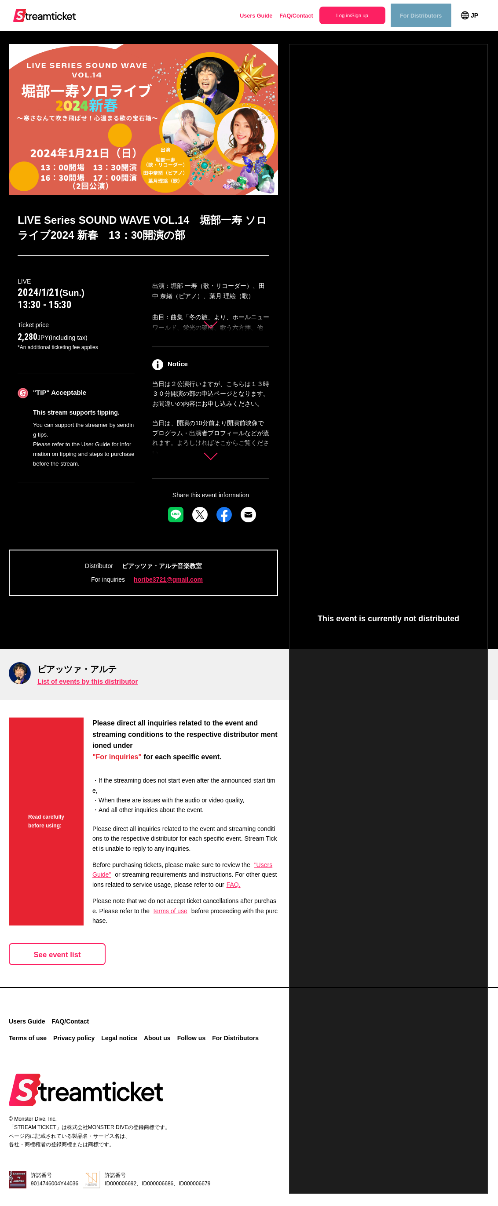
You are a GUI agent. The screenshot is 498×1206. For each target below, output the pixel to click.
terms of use (170, 910)
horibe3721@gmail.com (168, 579)
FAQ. (234, 884)
